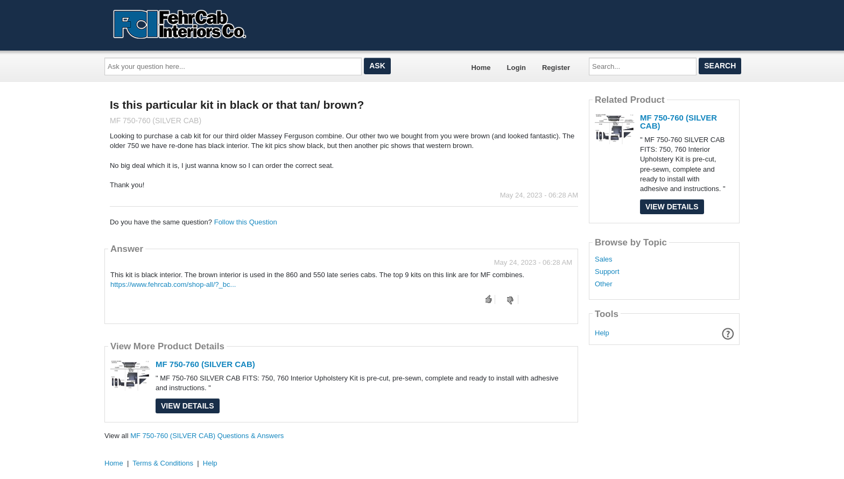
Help (602, 333)
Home (480, 68)
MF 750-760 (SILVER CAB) (205, 364)
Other (604, 284)
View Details (187, 405)
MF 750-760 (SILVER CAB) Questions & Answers (207, 436)
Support (607, 272)
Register (556, 68)
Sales (604, 259)
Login (516, 68)
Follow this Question (245, 222)
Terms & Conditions (162, 463)
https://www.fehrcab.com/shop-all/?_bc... (173, 284)
